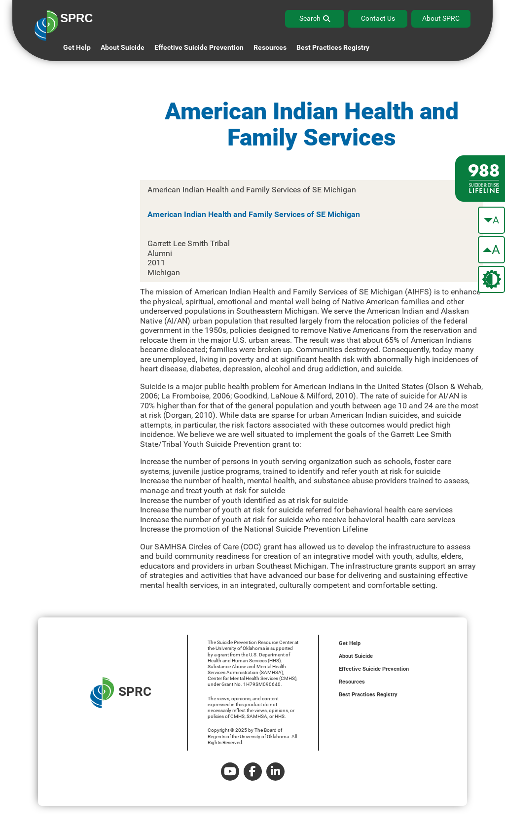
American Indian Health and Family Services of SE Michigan (253, 214)
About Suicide (122, 47)
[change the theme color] (491, 279)
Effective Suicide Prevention (374, 669)
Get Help (77, 47)
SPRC (120, 692)
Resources (352, 682)
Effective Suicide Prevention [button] (199, 47)
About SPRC (441, 18)
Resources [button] (270, 47)
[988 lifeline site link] (480, 178)
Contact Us (378, 18)
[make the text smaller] (491, 220)
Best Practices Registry (332, 47)
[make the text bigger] (491, 249)
